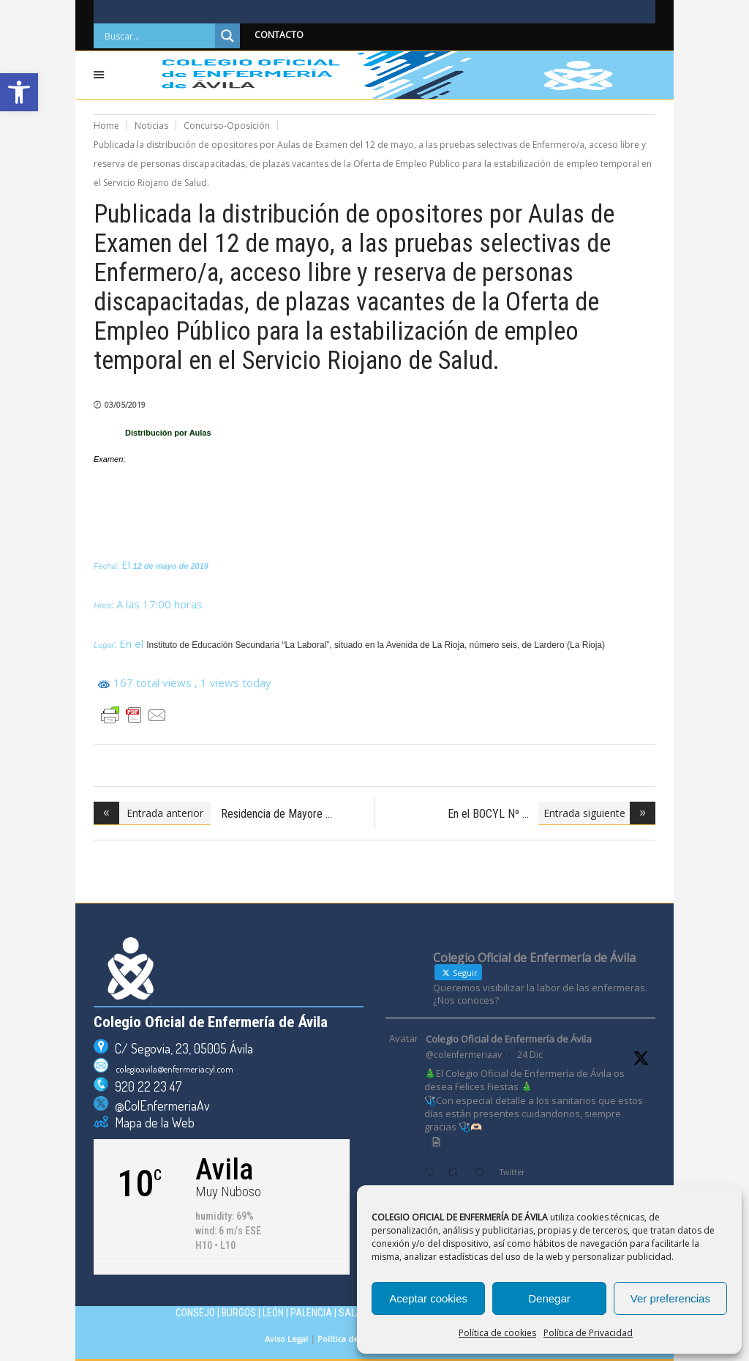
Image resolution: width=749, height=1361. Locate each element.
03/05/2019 (125, 404)
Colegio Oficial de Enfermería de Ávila (509, 1038)
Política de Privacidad (588, 1333)
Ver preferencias (670, 1298)
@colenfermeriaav (464, 1054)
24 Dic (530, 1054)
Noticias (151, 125)
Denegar (549, 1298)
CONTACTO (279, 35)
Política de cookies (497, 1333)
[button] (19, 92)
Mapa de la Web (151, 1122)
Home (106, 125)
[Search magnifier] (227, 35)
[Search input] (158, 35)
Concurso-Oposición (227, 125)
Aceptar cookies (428, 1298)
